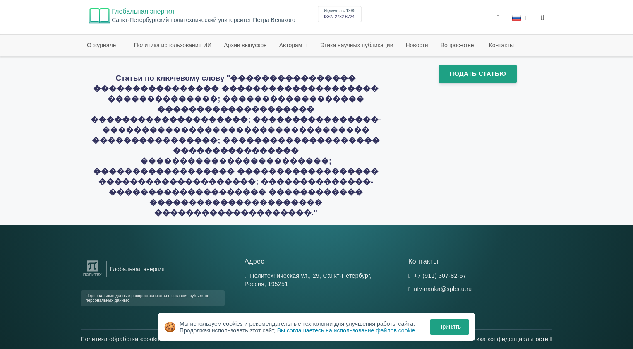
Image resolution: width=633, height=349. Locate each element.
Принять (449, 326)
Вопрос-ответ (459, 45)
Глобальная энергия (143, 11)
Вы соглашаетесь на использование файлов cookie (347, 330)
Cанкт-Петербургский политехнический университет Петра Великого (203, 20)
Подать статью (478, 73)
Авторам (291, 45)
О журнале (102, 45)
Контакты (501, 45)
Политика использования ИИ (172, 45)
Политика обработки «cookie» (124, 339)
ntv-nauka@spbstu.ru (443, 289)
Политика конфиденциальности (505, 339)
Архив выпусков (245, 45)
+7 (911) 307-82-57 (440, 275)
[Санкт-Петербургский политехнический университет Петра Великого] (92, 276)
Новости (416, 45)
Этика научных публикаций (356, 45)
